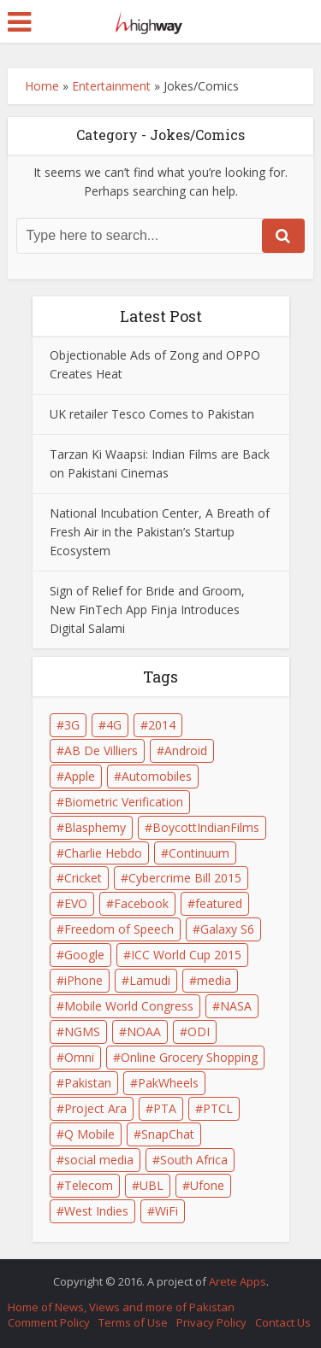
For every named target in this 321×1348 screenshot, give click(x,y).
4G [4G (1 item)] (114, 725)
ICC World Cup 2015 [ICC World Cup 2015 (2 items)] (186, 955)
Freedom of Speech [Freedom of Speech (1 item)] (119, 929)
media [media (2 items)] (214, 980)
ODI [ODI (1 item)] (198, 1031)
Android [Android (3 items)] (185, 750)
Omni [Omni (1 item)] (79, 1057)
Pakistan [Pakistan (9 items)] (87, 1083)
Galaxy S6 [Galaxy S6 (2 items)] (227, 929)
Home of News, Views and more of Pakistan (121, 1307)
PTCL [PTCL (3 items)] (218, 1108)
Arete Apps (237, 1281)
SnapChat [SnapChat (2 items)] (167, 1134)
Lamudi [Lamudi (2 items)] (149, 980)
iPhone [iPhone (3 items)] (83, 980)
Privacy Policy (211, 1322)
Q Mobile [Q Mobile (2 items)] (89, 1134)
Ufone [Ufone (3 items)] (207, 1185)
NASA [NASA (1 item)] (236, 1006)
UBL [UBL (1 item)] (151, 1185)
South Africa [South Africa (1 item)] (194, 1160)
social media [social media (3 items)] (99, 1160)
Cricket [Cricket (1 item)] (83, 878)
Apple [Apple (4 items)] (79, 776)
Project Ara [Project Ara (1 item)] (95, 1108)
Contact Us (283, 1322)
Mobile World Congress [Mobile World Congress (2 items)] (128, 1006)
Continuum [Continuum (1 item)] (199, 853)
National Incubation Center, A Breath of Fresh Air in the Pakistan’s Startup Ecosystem (160, 532)
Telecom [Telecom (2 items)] (88, 1185)
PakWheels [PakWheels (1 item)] (168, 1083)
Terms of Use (133, 1322)
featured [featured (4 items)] (218, 903)
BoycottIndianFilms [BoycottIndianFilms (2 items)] (205, 827)
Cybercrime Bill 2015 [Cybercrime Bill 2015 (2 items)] (184, 878)
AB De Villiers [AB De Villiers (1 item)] (101, 750)
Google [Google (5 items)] (84, 955)
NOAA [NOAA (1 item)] (144, 1031)
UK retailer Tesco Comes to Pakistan (152, 414)
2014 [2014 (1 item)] (161, 725)
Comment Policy (49, 1322)
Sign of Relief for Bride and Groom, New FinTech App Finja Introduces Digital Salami (147, 609)
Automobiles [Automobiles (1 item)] (157, 776)
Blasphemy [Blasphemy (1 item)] (95, 827)
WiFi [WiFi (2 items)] (166, 1211)
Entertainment (111, 86)
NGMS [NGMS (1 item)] (82, 1031)
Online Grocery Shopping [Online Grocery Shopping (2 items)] (189, 1057)
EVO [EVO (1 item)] (75, 903)
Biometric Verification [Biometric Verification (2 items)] (123, 802)
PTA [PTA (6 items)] (164, 1108)
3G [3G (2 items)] (72, 725)
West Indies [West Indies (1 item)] (96, 1211)
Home (42, 86)
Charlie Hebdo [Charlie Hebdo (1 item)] (103, 853)
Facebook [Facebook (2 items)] (141, 903)
